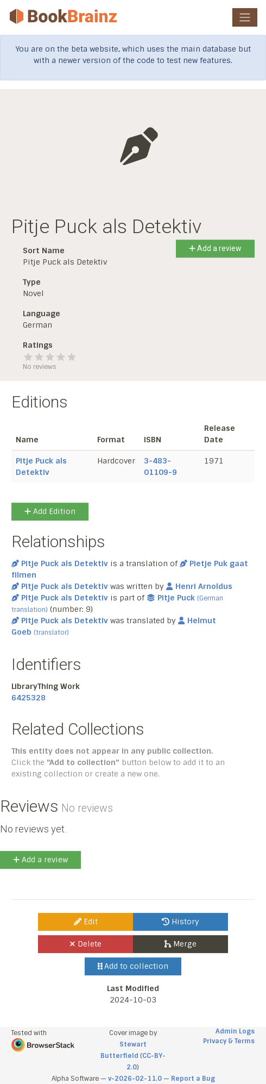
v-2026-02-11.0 (135, 1078)
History (180, 921)
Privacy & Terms (229, 1041)
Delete (85, 944)
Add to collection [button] (133, 966)
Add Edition (49, 511)
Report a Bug (193, 1078)
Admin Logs (235, 1031)
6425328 (28, 698)
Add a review (215, 248)
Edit (86, 921)
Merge (180, 944)
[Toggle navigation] (244, 17)
